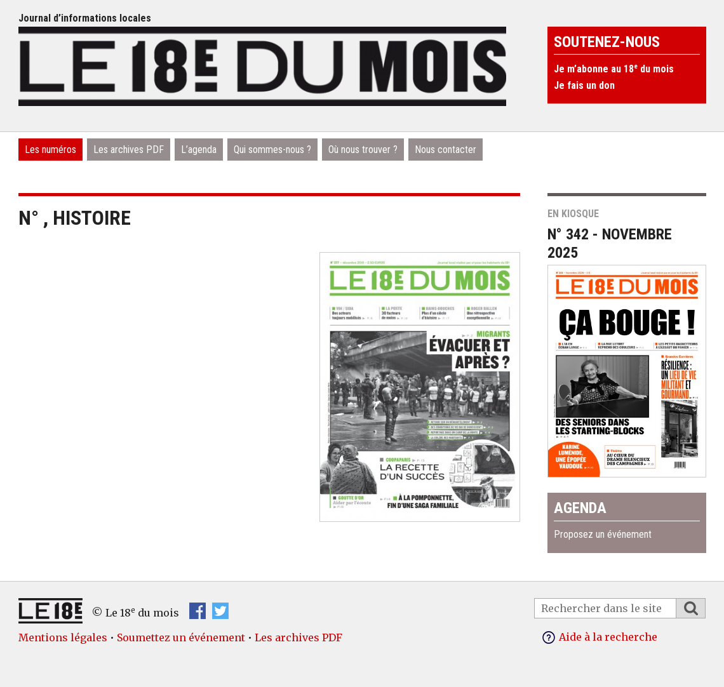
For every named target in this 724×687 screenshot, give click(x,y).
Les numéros (50, 149)
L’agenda (199, 149)
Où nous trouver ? (363, 149)
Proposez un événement (603, 534)
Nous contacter (445, 149)
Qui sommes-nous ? (272, 149)
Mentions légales (62, 637)
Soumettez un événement (181, 637)
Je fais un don (584, 85)
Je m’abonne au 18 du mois (614, 69)
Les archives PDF (128, 149)
